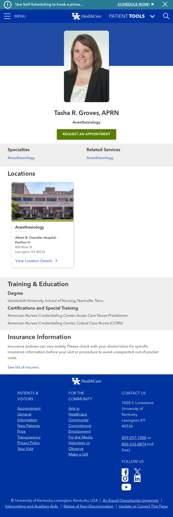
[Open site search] (166, 16)
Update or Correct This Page (143, 506)
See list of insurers (23, 367)
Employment (79, 432)
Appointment (29, 409)
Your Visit (25, 449)
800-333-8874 (134, 444)
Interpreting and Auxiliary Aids (32, 506)
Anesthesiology (21, 158)
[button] (15, 16)
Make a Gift (78, 454)
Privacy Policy (28, 443)
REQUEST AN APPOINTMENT (86, 134)
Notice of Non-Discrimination (89, 506)
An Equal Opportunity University (131, 501)
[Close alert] (165, 4)
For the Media (80, 437)
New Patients (28, 426)
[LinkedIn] (137, 479)
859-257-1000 (134, 438)
